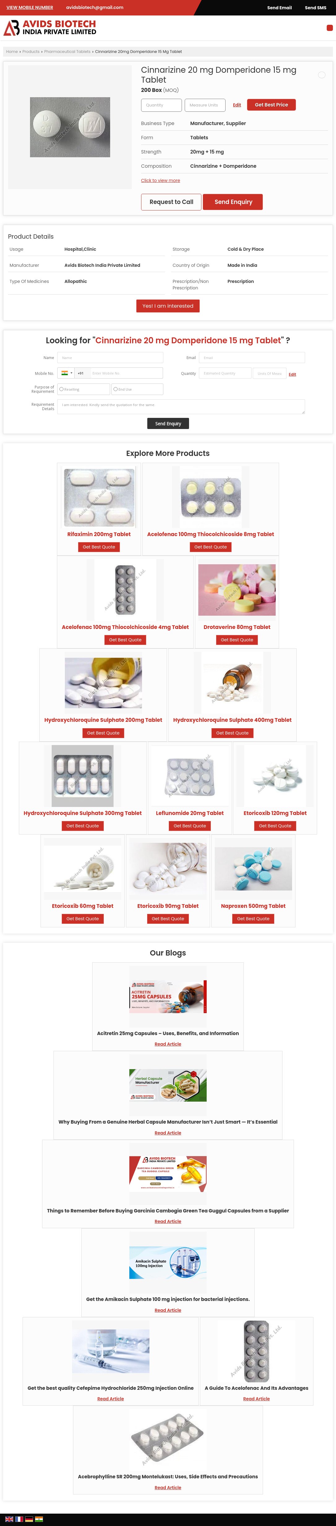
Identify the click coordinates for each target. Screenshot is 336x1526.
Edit (237, 105)
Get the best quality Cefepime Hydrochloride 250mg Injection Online (111, 1388)
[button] (29, 7)
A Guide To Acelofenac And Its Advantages (256, 1388)
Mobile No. (44, 373)
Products (31, 51)
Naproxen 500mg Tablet (253, 906)
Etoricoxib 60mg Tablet (83, 906)
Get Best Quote (99, 547)
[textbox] (205, 105)
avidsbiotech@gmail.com (94, 7)
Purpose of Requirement (43, 389)
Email (191, 357)
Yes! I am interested (168, 306)
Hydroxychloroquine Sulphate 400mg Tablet (232, 720)
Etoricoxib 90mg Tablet (168, 906)
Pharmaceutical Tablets (67, 51)
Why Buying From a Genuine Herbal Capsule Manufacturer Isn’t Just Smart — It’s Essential (168, 1122)
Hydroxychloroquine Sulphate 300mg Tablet (83, 813)
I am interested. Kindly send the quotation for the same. (181, 406)
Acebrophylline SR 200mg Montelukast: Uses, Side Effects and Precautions (168, 1476)
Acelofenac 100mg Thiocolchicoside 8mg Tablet (210, 534)
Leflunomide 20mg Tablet (190, 813)
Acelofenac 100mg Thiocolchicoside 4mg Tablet (125, 627)
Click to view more (160, 180)
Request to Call (171, 202)
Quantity (188, 373)
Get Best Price (271, 105)
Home (12, 51)
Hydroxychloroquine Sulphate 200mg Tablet (103, 720)
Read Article (168, 1044)
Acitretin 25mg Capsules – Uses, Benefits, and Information (168, 1033)
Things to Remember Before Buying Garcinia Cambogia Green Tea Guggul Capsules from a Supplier (168, 1210)
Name (49, 357)
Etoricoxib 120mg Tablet (275, 813)
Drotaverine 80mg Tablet (237, 627)
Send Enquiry (233, 202)
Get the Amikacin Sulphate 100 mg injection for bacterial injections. (168, 1299)
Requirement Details (43, 406)
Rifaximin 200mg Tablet (99, 534)
